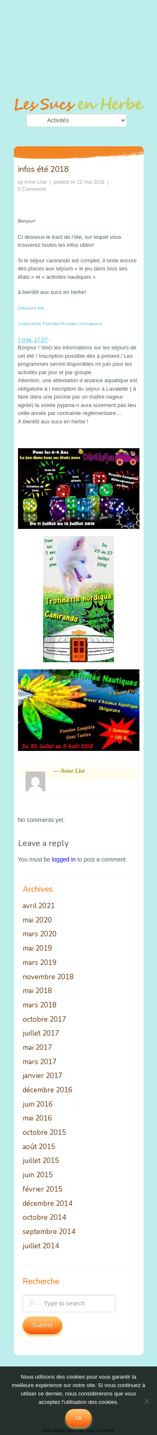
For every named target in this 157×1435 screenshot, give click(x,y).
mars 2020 (40, 934)
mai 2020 (37, 921)
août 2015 (39, 1147)
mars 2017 (40, 1062)
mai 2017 (37, 1048)
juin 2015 (38, 1175)
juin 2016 (38, 1105)
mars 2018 (40, 1006)
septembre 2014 (49, 1232)
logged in (64, 859)
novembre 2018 (48, 977)
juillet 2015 (41, 1161)
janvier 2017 (42, 1076)
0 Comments (32, 189)
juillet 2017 (41, 1034)
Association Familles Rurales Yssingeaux (60, 323)
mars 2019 (40, 963)
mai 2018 (37, 991)
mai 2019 (37, 949)
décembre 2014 (47, 1204)
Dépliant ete (31, 308)
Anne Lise (35, 182)
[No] (146, 1401)
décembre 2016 (47, 1090)
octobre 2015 (44, 1133)
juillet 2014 (41, 1246)
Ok (78, 1418)
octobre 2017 (44, 1020)
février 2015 (42, 1190)
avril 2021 (39, 906)
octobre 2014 (44, 1218)
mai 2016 (37, 1119)
